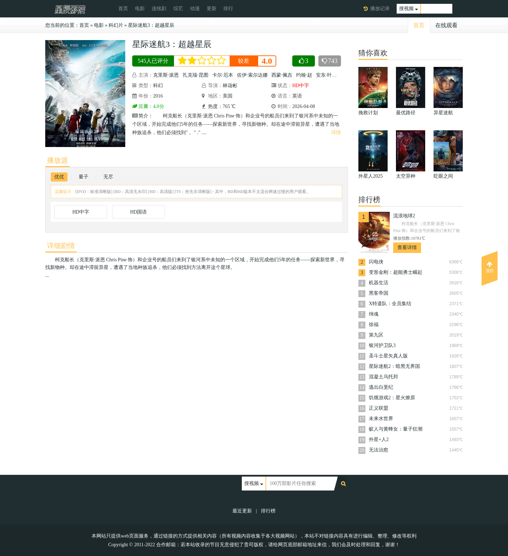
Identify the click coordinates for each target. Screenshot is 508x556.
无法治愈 (378, 450)
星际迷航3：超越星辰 (151, 25)
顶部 (489, 267)
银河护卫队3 (382, 345)
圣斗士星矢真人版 (388, 355)
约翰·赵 (304, 75)
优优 (59, 176)
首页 (123, 8)
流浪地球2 (404, 215)
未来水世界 (381, 418)
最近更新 (242, 510)
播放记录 (380, 8)
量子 (83, 176)
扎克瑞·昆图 (195, 75)
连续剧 (159, 8)
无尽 (108, 176)
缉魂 (374, 314)
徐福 (374, 324)
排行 (228, 8)
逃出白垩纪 (381, 387)
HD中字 (80, 212)
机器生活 (378, 282)
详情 (336, 132)
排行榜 (268, 510)
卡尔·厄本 (222, 75)
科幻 (158, 85)
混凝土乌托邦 (383, 376)
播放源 (57, 160)
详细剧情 (61, 245)
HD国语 (138, 212)
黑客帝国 (378, 293)
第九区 (376, 335)
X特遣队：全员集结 (390, 303)
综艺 (178, 8)
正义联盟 (378, 408)
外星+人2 (379, 439)
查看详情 (407, 247)
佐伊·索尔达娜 (252, 75)
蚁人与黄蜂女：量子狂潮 (395, 429)
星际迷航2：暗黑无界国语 (394, 367)
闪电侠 (376, 261)
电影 (140, 8)
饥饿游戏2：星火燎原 (392, 397)
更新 (211, 8)
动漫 (195, 8)
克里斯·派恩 (166, 75)
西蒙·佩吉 (281, 75)
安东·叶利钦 (329, 75)
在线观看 (446, 25)
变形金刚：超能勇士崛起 (395, 272)
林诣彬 (230, 85)
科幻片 (116, 25)
